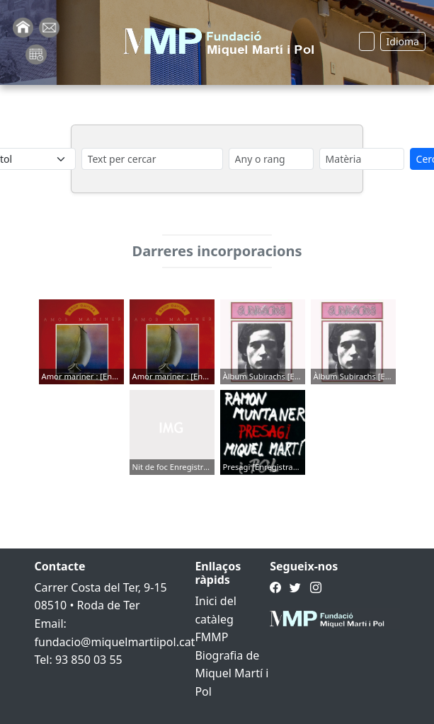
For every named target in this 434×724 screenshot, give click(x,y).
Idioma (403, 41)
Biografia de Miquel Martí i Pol (231, 673)
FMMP (211, 637)
